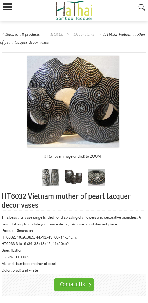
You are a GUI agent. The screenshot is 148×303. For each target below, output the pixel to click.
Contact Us (72, 284)
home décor (58, 224)
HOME (57, 34)
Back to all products (22, 34)
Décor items (84, 34)
